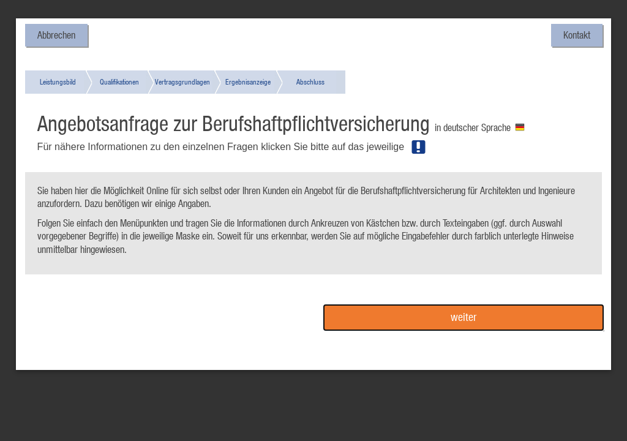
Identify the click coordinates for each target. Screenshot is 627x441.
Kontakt (576, 34)
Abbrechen (56, 34)
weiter (463, 317)
